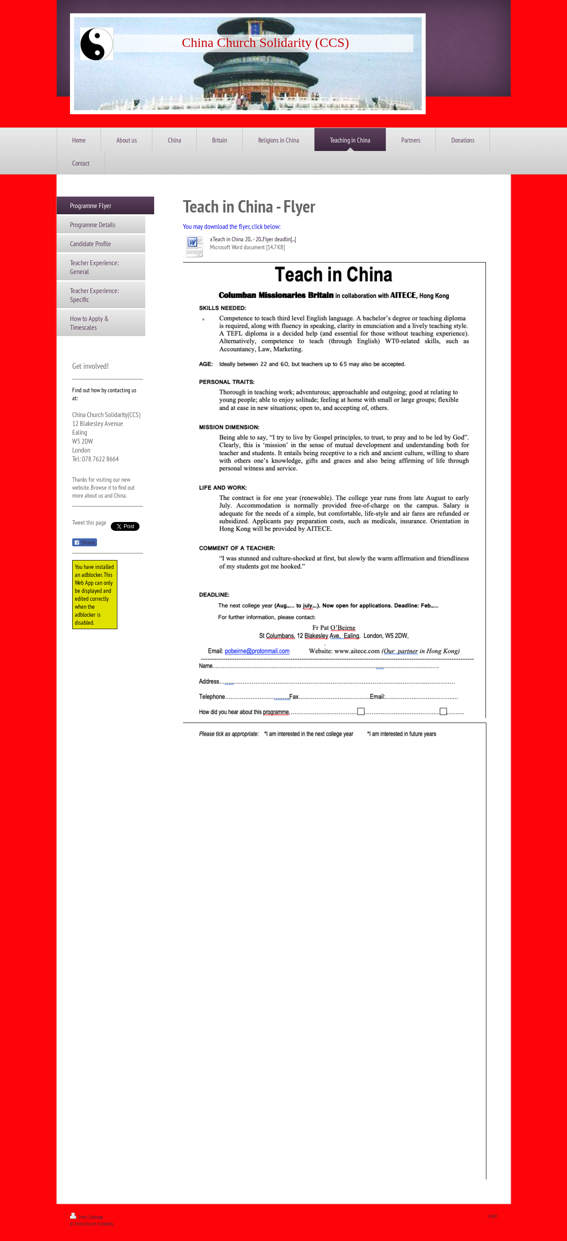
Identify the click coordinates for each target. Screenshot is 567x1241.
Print (79, 1217)
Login (492, 1216)
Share (84, 543)
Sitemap (96, 1217)
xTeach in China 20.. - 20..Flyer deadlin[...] (253, 239)
